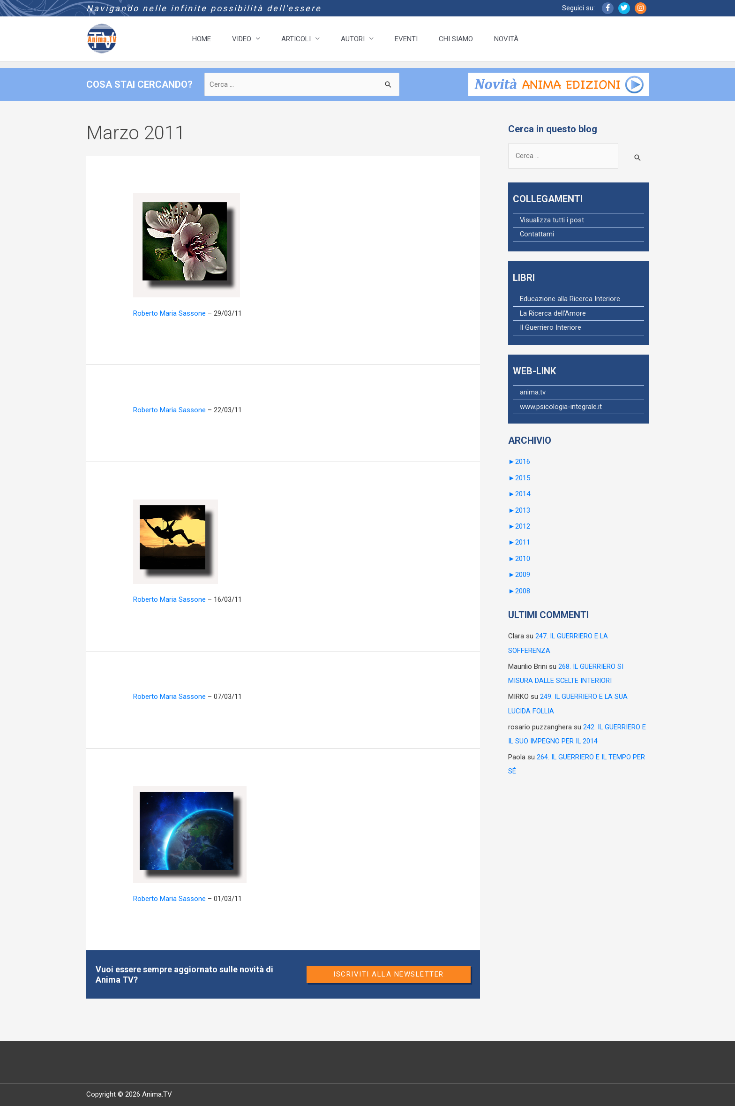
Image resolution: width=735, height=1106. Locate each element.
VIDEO (241, 39)
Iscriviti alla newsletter (388, 974)
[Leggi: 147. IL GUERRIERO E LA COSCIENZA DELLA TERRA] (190, 834)
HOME (201, 39)
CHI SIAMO (456, 39)
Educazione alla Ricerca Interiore (570, 300)
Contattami (537, 235)
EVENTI (406, 39)
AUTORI (353, 39)
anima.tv (533, 394)
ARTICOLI (296, 39)
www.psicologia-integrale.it (561, 408)
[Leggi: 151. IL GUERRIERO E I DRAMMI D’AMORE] (186, 245)
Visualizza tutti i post (552, 221)
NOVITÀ (506, 39)
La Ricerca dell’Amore (553, 315)
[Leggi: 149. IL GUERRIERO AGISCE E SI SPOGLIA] (175, 541)
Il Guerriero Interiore (550, 329)
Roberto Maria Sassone (169, 313)
